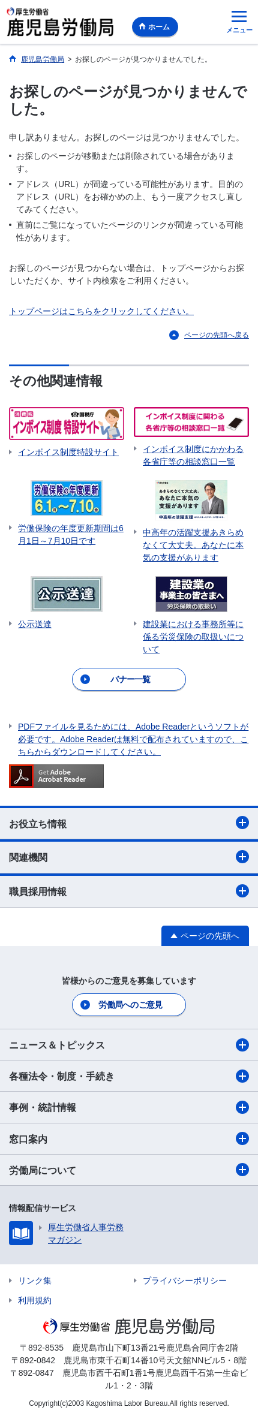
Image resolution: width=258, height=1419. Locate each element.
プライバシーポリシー (185, 1280)
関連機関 (129, 856)
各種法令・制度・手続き (129, 1076)
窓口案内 (129, 1138)
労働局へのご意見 (130, 1005)
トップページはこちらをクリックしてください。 (101, 311)
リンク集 (35, 1280)
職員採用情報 (129, 890)
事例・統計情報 (129, 1107)
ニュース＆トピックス (129, 1045)
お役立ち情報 (129, 822)
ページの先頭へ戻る (216, 335)
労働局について (129, 1169)
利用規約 (35, 1300)
